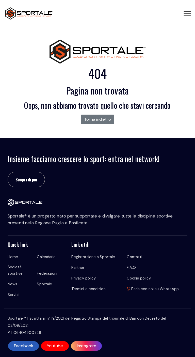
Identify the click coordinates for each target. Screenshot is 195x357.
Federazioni (47, 273)
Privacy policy (83, 278)
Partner (78, 267)
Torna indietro (97, 119)
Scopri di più (26, 179)
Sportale (44, 284)
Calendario (46, 256)
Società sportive (15, 270)
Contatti (134, 256)
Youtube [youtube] (55, 346)
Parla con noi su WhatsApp (153, 288)
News (12, 284)
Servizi (13, 294)
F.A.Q (131, 267)
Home (13, 256)
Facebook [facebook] (23, 346)
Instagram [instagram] (86, 346)
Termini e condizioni (88, 288)
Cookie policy (139, 278)
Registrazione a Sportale (93, 256)
